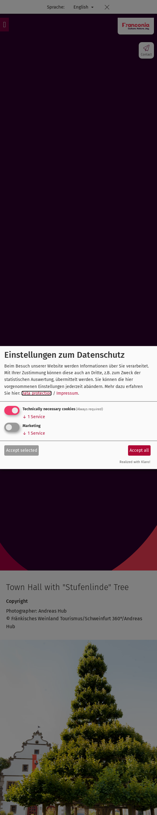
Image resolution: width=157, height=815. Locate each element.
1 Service (34, 416)
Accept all (139, 450)
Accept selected (21, 450)
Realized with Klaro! (135, 462)
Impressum (67, 393)
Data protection (36, 393)
